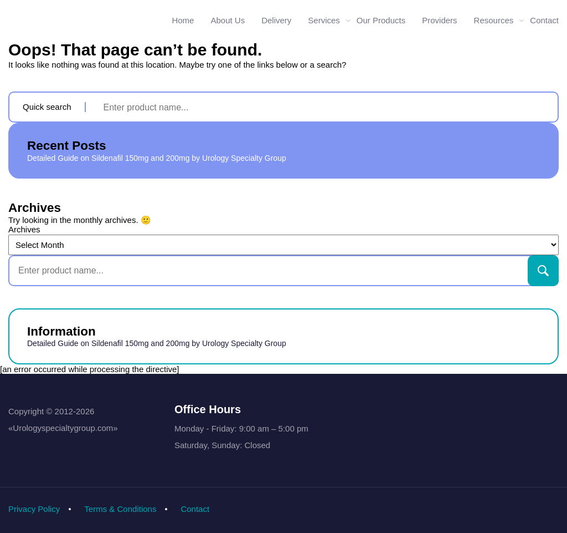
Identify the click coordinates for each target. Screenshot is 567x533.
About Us (227, 20)
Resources (494, 20)
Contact (544, 20)
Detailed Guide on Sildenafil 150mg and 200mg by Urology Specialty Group (156, 158)
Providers (439, 20)
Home (183, 20)
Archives (24, 229)
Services (324, 20)
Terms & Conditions (120, 509)
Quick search (47, 106)
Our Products (381, 20)
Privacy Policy (34, 509)
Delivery (276, 20)
